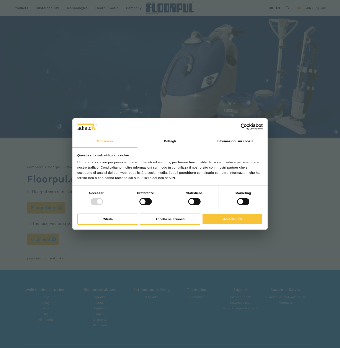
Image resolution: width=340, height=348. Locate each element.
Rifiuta (108, 219)
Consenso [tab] (105, 141)
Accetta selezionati (170, 219)
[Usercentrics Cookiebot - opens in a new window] (244, 126)
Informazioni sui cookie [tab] (235, 141)
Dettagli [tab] (170, 141)
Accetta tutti (232, 219)
